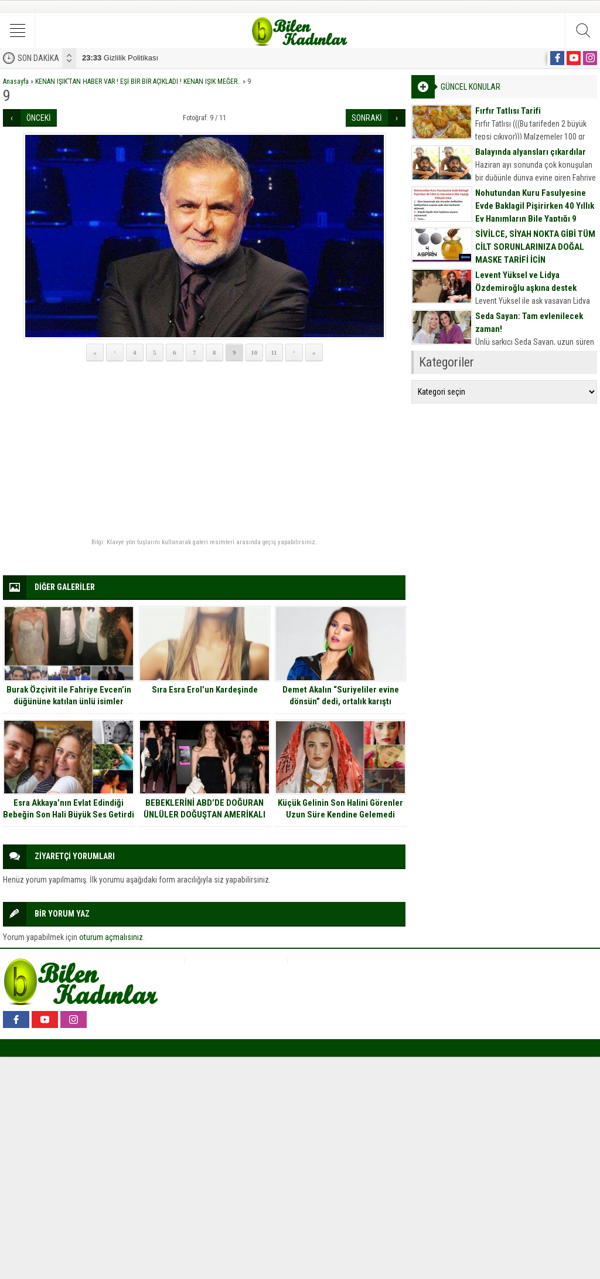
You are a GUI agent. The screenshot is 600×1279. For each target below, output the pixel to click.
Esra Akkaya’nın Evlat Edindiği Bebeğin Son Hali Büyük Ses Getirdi (68, 809)
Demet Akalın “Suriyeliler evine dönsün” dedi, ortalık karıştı (340, 695)
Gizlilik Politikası (120, 57)
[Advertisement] (204, 450)
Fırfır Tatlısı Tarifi (508, 111)
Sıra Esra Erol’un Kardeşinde (205, 689)
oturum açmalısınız (111, 937)
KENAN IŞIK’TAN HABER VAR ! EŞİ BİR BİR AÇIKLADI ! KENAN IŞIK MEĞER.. (138, 81)
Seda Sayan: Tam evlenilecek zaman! (529, 322)
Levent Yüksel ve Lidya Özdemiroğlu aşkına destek (526, 281)
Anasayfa (16, 81)
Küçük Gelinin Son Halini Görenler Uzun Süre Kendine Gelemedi (340, 809)
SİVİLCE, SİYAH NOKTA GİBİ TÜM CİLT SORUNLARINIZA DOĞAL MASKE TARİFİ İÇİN (535, 247)
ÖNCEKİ (38, 118)
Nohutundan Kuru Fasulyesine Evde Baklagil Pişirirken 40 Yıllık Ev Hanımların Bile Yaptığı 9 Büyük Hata (534, 212)
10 (254, 352)
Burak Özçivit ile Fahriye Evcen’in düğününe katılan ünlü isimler (68, 695)
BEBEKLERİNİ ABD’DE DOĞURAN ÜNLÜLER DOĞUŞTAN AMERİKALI (204, 809)
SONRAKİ (367, 118)
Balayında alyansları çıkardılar (530, 152)
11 (274, 352)
